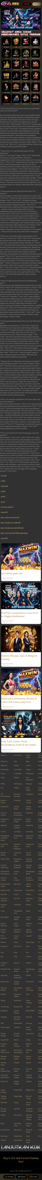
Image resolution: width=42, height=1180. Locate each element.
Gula (2, 952)
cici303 (3, 481)
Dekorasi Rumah (3, 854)
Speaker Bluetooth (29, 931)
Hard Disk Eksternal (17, 1018)
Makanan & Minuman (29, 837)
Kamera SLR (18, 1007)
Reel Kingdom (16, 88)
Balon (2, 1123)
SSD (2, 1023)
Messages (29, 784)
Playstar (25, 88)
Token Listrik (5, 859)
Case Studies (18, 769)
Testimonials (5, 769)
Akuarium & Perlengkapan (18, 1051)
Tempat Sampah (16, 1083)
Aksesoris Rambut (4, 989)
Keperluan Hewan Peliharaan (17, 846)
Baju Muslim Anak (18, 989)
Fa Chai (25, 42)
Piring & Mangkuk (29, 1076)
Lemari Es (4, 946)
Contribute (17, 800)
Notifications (18, 784)
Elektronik (29, 813)
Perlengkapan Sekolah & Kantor (5, 838)
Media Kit (4, 765)
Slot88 (6, 76)
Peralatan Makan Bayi (18, 976)
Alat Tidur (4, 1102)
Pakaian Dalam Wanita (5, 885)
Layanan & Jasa (17, 854)
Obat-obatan (18, 1115)
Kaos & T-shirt (5, 890)
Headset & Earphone (17, 931)
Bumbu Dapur (28, 1141)
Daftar (27, 4)
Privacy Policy (28, 756)
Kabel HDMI (30, 1011)
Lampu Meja (18, 1090)
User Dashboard (29, 779)
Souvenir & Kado (4, 845)
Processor (29, 1023)
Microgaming (16, 76)
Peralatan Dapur (3, 1064)
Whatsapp (9, 1176)
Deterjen (16, 963)
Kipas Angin (30, 942)
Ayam (28, 1136)
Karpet (28, 911)
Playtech (16, 99)
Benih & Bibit (28, 1045)
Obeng (28, 1040)
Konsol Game (16, 937)
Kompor (16, 1063)
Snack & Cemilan (3, 879)
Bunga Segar (18, 1096)
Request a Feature (4, 801)
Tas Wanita (17, 832)
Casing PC (17, 1027)
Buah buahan (18, 1140)
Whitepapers (30, 773)
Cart (2, 788)
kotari (12, 1171)
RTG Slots (35, 88)
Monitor (3, 942)
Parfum (16, 894)
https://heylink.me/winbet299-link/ (12, 528)
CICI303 (3, 476)
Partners (16, 765)
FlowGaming (6, 88)
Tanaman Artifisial (3, 1097)
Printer (16, 942)
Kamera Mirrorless (4, 925)
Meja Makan (5, 917)
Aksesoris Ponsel (29, 925)
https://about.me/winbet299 (10, 517)
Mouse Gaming (28, 1028)
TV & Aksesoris (4, 937)
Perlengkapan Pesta (18, 837)
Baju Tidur (17, 884)
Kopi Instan (17, 1130)
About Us (4, 755)
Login (36, 4)
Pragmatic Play (35, 54)
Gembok (28, 1081)
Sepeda (3, 1000)
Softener (28, 963)
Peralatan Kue (29, 1070)
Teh (27, 952)
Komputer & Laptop (5, 820)
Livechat (33, 1176)
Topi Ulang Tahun (17, 1125)
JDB (16, 42)
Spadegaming (6, 99)
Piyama (16, 1102)
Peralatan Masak (17, 918)
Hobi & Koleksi (28, 820)
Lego (27, 994)
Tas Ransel (17, 905)
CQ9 (6, 54)
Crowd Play (25, 99)
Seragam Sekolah (16, 983)
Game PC (29, 936)
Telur (15, 956)
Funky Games (35, 99)
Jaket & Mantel (28, 885)
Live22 (35, 76)
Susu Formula (16, 879)
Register (16, 777)
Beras (28, 946)
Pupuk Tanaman (17, 1045)
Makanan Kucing (3, 1057)
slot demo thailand (7, 507)
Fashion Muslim (28, 808)
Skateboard (17, 1000)
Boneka (3, 994)
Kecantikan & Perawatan (18, 814)
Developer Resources (17, 795)
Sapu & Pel (4, 1081)
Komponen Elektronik (17, 866)
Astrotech (35, 65)
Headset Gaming (3, 1035)
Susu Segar (4, 1136)
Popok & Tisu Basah (29, 879)
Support (28, 769)
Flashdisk (4, 1017)
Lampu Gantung (3, 1091)
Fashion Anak (16, 873)
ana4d (3, 502)
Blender (28, 1063)
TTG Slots (25, 65)
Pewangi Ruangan (3, 1110)
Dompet (28, 905)
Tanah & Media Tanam (5, 1051)
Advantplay (16, 65)
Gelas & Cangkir (16, 1076)
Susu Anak (4, 975)
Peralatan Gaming (17, 1035)
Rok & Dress (30, 890)
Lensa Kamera (16, 925)
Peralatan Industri (29, 866)
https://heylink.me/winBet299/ (11, 523)
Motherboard (18, 1023)
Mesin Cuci (17, 946)
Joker (25, 54)
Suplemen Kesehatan (29, 1110)
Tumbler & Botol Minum (5, 1076)
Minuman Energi (29, 1131)
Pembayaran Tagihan (18, 860)
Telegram (21, 1176)
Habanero (6, 42)
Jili (6, 65)
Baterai (16, 1040)
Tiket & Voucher (28, 854)
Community (17, 773)
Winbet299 (4, 486)
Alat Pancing (5, 1007)
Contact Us (4, 761)
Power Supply (5, 1027)
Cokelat (28, 956)
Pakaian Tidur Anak (29, 989)
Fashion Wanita (16, 808)
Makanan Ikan (29, 1051)
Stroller (28, 975)
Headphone (4, 1011)
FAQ (15, 761)
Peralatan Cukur (3, 906)
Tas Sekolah (30, 981)
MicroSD (29, 1017)
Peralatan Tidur (5, 969)
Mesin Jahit (29, 1033)
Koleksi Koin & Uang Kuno (5, 873)
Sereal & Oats (5, 1130)
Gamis (3, 911)
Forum (3, 773)
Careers (28, 765)
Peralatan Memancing (4, 866)
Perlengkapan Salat (18, 912)
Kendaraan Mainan (17, 995)
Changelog (29, 794)
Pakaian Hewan (28, 1057)
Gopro (28, 1007)
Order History (28, 789)
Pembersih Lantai (4, 964)
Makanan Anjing (17, 1057)
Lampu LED (5, 1040)
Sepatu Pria (29, 825)
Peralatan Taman (3, 1045)
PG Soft (25, 76)
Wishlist (16, 788)
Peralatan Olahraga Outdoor (29, 1117)
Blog (27, 761)
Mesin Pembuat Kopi (5, 1070)
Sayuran (3, 1140)
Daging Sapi (18, 1136)
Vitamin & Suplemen (4, 899)
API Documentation (5, 795)
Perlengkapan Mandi (30, 873)
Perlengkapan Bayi (30, 970)
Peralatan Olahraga (17, 827)
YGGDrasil (35, 42)
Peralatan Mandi (17, 970)
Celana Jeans (18, 890)
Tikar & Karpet (28, 1104)
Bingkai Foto (30, 1090)
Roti (2, 956)
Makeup (28, 894)
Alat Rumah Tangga (18, 820)
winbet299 (4, 512)
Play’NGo (16, 54)
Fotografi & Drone (30, 845)
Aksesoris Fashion (4, 814)
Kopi (15, 952)
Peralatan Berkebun (29, 860)
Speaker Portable (16, 1012)
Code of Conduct (28, 801)
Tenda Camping (29, 1002)
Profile (3, 784)
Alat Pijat (17, 898)
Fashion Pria (5, 806)
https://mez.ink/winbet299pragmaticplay (14, 533)
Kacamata (4, 894)
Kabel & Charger (3, 931)
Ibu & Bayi (29, 832)
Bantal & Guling (29, 1097)
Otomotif (3, 825)
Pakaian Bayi (5, 981)
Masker (3, 1115)
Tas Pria (3, 832)
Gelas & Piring (28, 918)
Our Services (18, 755)
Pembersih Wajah (29, 899)
